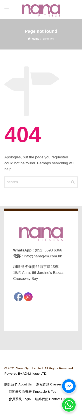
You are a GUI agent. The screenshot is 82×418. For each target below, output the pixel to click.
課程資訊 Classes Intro (52, 384)
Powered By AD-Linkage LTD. (25, 373)
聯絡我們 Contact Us (50, 399)
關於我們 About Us (18, 384)
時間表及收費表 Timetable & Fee (32, 391)
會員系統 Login (20, 399)
